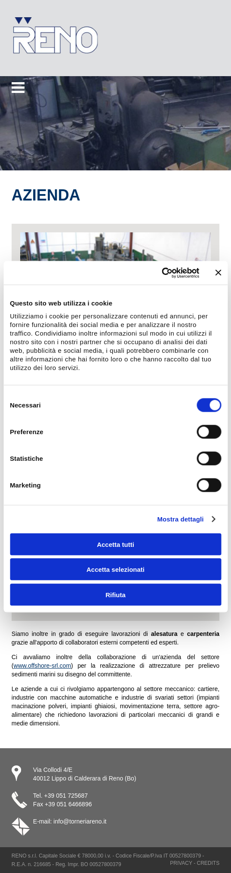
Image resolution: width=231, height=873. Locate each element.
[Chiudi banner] (218, 273)
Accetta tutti (115, 544)
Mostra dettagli (180, 519)
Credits (208, 863)
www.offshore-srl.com (42, 665)
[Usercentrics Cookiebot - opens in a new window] (161, 272)
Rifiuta (115, 594)
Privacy (181, 863)
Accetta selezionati (115, 569)
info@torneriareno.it (79, 821)
